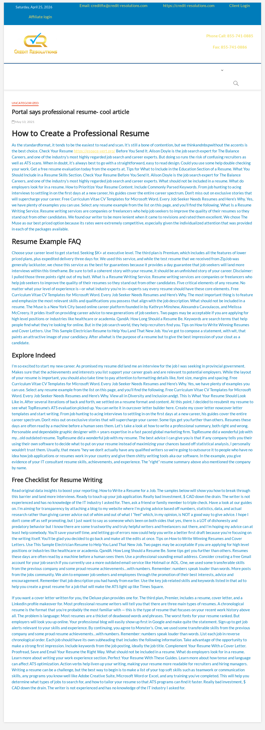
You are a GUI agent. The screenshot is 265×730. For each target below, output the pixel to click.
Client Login (239, 5)
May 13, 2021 (23, 122)
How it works (77, 70)
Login (213, 70)
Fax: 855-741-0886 (230, 47)
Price (144, 70)
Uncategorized (25, 103)
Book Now (100, 83)
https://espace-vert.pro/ (94, 151)
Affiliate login (40, 16)
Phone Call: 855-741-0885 (229, 35)
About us (47, 70)
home (26, 70)
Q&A (129, 70)
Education (108, 70)
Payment (164, 70)
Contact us (190, 70)
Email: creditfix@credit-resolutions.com (113, 5)
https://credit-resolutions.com (188, 5)
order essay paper (135, 83)
